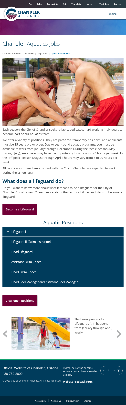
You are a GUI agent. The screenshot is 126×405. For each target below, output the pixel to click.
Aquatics (43, 53)
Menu (112, 14)
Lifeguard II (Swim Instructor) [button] (30, 242)
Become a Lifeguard (20, 209)
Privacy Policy (72, 400)
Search (117, 3)
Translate (76, 3)
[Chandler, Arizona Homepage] (35, 14)
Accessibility (40, 400)
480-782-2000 (12, 373)
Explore (29, 53)
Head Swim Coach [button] (23, 272)
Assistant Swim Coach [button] (25, 262)
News (90, 3)
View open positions (20, 301)
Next (119, 334)
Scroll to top (111, 370)
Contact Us (52, 3)
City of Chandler (11, 53)
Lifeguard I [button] (18, 232)
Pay (30, 3)
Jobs (39, 3)
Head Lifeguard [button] (21, 252)
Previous (4, 334)
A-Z (64, 3)
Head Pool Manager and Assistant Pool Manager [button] (44, 282)
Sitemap (87, 400)
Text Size (104, 3)
